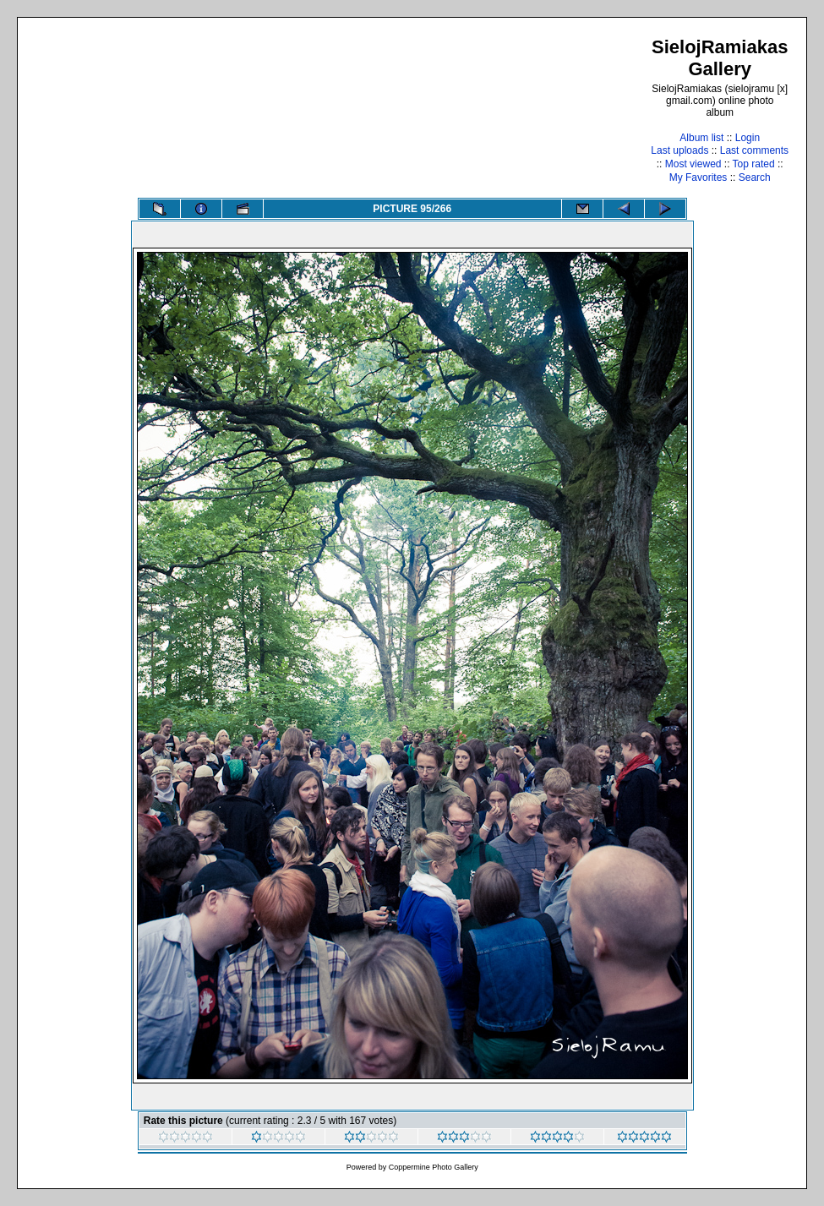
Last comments (754, 150)
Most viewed (693, 164)
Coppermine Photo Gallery (433, 1167)
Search (755, 177)
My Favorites (698, 177)
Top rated (754, 164)
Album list (701, 138)
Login (747, 138)
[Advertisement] (342, 110)
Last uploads (679, 150)
